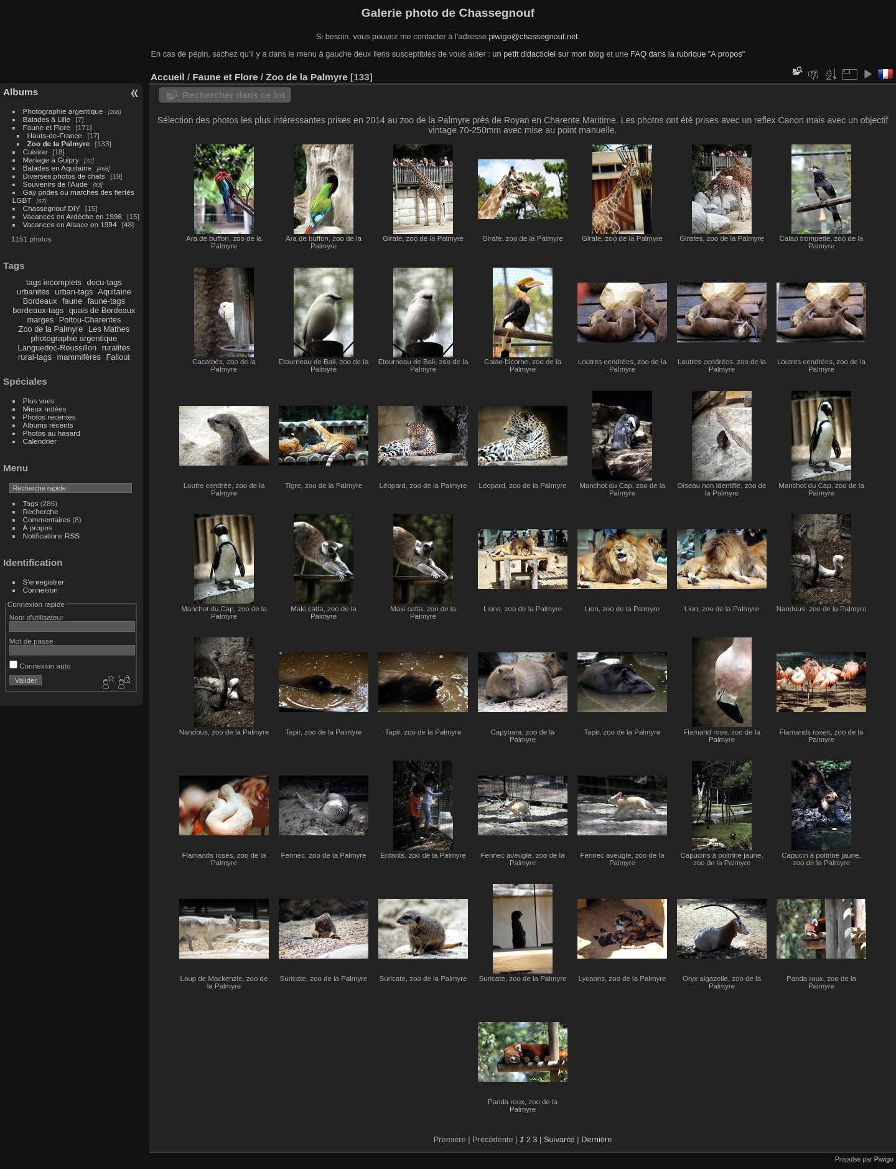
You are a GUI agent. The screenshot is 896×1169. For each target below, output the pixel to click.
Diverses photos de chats (64, 176)
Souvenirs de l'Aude (55, 184)
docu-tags (104, 282)
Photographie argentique (63, 111)
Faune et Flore (47, 127)
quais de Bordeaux (102, 310)
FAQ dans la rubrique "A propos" (687, 54)
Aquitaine (114, 291)
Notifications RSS (51, 536)
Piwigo (884, 1159)
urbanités (33, 291)
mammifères (79, 357)
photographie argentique (74, 338)
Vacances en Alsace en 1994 (70, 224)
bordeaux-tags (37, 310)
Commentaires (47, 519)
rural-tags (35, 357)
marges (40, 319)
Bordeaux (40, 301)
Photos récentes (49, 417)
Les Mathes (108, 329)
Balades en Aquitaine (57, 168)
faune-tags (106, 301)
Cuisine (35, 152)
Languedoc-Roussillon (57, 347)
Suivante (559, 1139)
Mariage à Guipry (51, 160)
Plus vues (39, 401)
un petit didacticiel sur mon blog (548, 54)
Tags (31, 503)
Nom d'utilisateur (36, 617)
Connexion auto (40, 666)
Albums (20, 92)
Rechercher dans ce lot (233, 95)
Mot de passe (31, 641)
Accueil (168, 77)
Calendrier (40, 441)
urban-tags (74, 291)
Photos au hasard (51, 433)
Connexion (40, 590)
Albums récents (48, 425)
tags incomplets (54, 282)
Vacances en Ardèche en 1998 (72, 216)
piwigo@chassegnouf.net (532, 36)
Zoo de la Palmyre (58, 143)
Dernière (596, 1139)
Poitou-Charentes (90, 319)
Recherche (40, 511)
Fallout (117, 357)
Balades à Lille (47, 119)
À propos (37, 527)
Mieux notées (45, 409)
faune (72, 301)
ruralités (116, 347)
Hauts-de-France (54, 135)
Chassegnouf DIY (51, 208)
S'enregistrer (43, 582)
